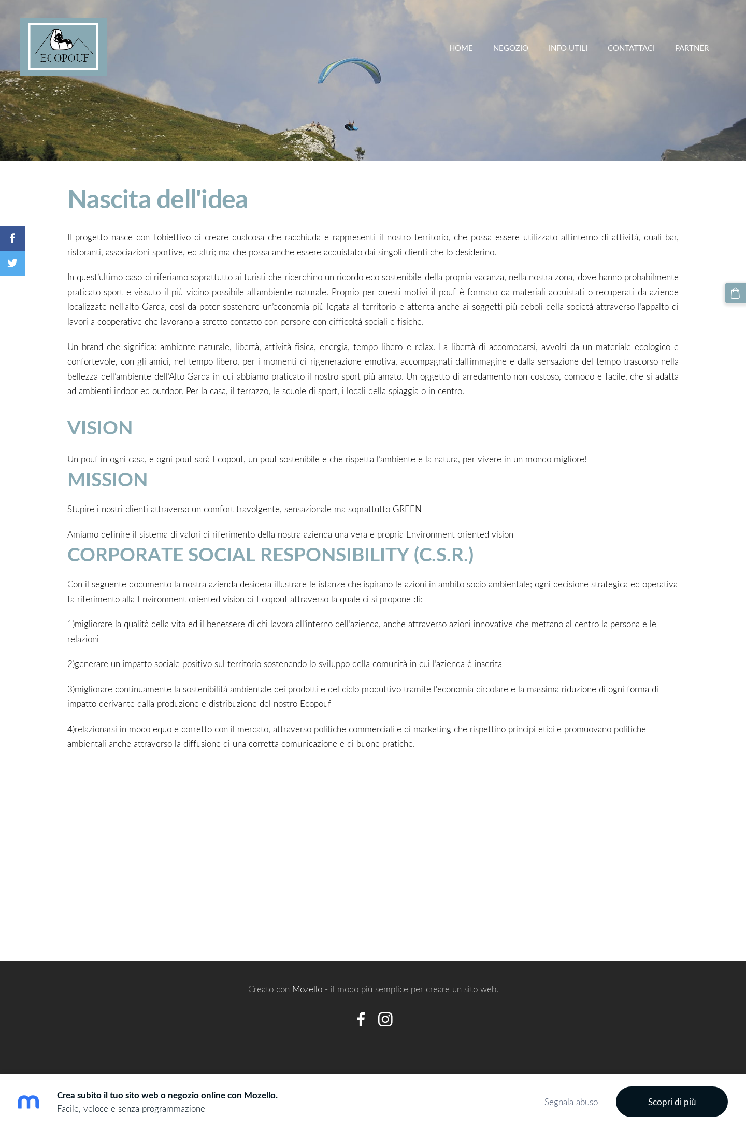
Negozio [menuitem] (509, 47)
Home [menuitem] (460, 47)
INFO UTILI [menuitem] (567, 47)
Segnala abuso (571, 1102)
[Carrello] (735, 293)
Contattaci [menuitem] (630, 47)
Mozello (307, 989)
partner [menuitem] (691, 47)
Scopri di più (672, 1102)
